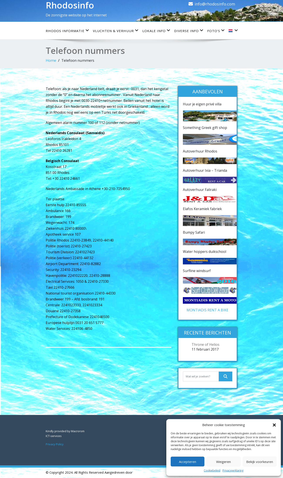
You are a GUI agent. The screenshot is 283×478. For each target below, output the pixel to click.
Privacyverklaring (232, 470)
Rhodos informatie (67, 30)
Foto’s (216, 30)
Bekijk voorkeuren (259, 461)
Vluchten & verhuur (116, 30)
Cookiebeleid (212, 470)
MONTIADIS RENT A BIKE (207, 310)
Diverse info (189, 30)
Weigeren (223, 461)
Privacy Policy (55, 444)
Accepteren (187, 461)
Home (51, 60)
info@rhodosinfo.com (215, 4)
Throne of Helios (205, 344)
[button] (274, 425)
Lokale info (156, 30)
